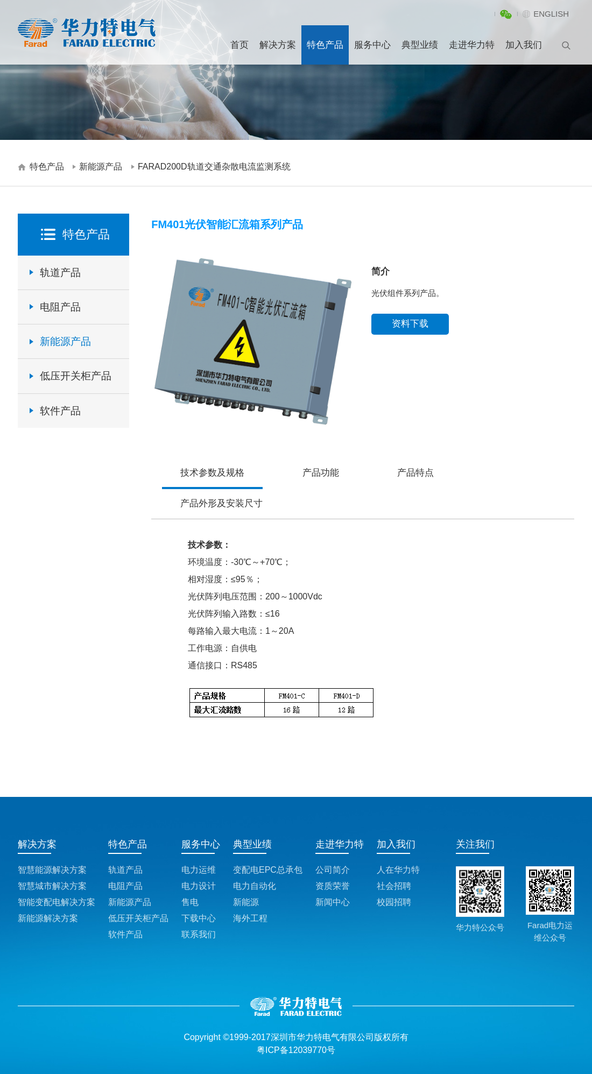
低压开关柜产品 (75, 375)
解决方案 (277, 45)
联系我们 (198, 934)
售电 (190, 902)
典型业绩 (419, 45)
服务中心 (372, 45)
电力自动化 (254, 886)
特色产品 (325, 45)
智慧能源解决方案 (52, 869)
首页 (239, 45)
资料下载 (410, 324)
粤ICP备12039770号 (296, 1050)
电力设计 (198, 886)
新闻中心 (332, 902)
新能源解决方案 (48, 918)
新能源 (246, 902)
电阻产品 (60, 307)
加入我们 (523, 45)
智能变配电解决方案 (56, 902)
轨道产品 (60, 272)
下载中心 (198, 918)
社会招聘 (394, 886)
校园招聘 (394, 902)
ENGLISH (551, 13)
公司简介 (332, 869)
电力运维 (198, 869)
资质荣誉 (332, 886)
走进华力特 (472, 45)
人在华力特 (398, 869)
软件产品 (60, 410)
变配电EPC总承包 (267, 869)
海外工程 (250, 918)
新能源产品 (100, 166)
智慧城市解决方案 (52, 886)
